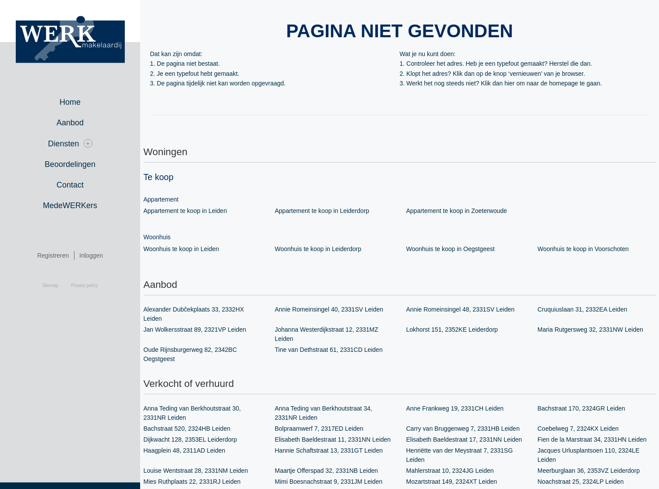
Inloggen (91, 255)
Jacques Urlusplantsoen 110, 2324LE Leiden (588, 454)
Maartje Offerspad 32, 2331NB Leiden (326, 470)
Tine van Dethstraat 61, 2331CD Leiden (328, 349)
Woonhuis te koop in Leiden (181, 248)
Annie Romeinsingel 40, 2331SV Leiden (329, 309)
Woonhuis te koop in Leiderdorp (318, 248)
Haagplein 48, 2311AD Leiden (184, 450)
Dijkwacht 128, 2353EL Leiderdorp (190, 439)
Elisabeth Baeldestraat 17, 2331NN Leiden (464, 439)
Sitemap (50, 285)
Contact (70, 185)
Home (70, 102)
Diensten (70, 143)
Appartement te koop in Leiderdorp (322, 210)
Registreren (53, 255)
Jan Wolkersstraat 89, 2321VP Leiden (195, 329)
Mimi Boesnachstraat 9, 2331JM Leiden (328, 481)
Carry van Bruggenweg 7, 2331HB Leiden (462, 428)
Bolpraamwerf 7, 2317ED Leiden (319, 428)
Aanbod (70, 122)
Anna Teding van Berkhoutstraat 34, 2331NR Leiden (323, 412)
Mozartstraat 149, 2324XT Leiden (451, 481)
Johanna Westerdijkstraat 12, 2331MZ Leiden (326, 334)
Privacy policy (84, 285)
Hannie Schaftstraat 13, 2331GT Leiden (329, 450)
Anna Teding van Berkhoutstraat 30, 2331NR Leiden (192, 412)
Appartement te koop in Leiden (185, 210)
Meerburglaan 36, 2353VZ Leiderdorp (589, 470)
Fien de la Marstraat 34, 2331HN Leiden (592, 439)
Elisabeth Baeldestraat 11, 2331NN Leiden (333, 439)
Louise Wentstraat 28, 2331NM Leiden (196, 470)
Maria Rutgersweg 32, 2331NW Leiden (590, 329)
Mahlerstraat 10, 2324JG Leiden (449, 470)
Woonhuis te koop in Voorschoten (583, 248)
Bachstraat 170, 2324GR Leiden (581, 407)
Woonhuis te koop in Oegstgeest (450, 248)
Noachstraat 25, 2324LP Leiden (581, 481)
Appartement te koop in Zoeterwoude (456, 210)
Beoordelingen (70, 164)
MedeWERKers (70, 205)
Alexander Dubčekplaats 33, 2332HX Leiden (194, 314)
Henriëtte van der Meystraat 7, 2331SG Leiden (459, 454)
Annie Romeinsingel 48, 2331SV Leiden (460, 309)
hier (509, 83)
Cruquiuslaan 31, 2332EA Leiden (582, 309)
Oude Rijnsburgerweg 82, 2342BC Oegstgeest (190, 354)
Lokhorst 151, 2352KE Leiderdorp (452, 329)
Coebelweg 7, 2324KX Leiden (578, 428)
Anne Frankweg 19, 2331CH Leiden (455, 407)
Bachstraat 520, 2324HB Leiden (187, 428)
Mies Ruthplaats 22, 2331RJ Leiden (192, 481)
